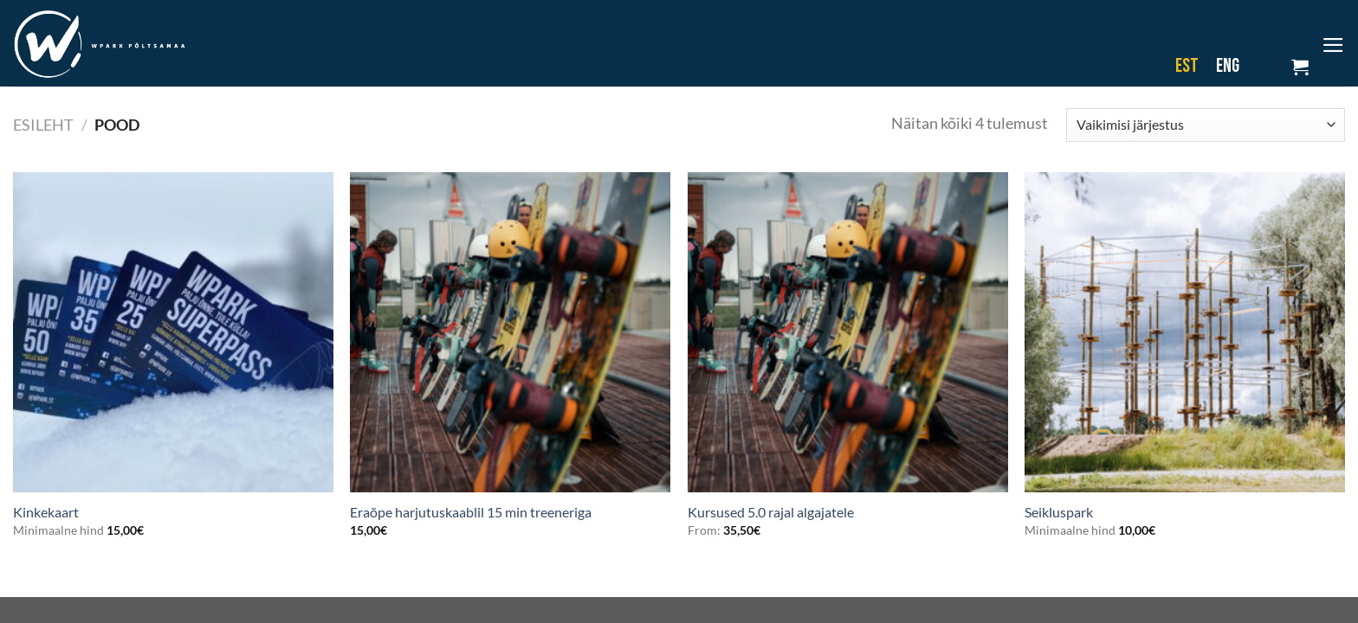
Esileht (43, 124)
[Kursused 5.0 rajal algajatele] (848, 332)
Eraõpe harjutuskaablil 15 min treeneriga (471, 512)
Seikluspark (1059, 512)
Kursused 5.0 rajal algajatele (771, 512)
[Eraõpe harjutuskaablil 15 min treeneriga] (510, 332)
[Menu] (1333, 44)
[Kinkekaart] (173, 332)
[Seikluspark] (1185, 332)
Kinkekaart (46, 512)
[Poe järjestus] (1205, 125)
